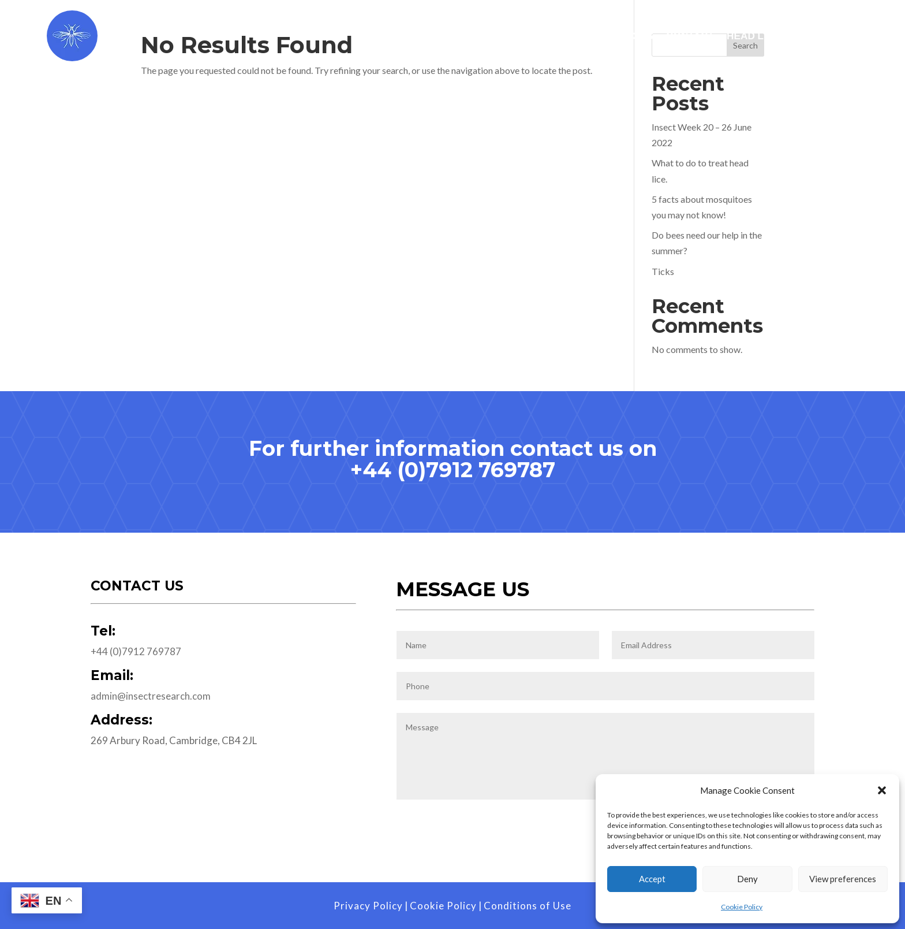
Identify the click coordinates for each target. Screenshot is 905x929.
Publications (616, 37)
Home (390, 37)
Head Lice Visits (770, 37)
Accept (652, 879)
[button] (882, 790)
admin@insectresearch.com (151, 696)
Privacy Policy (368, 906)
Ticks (663, 271)
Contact (690, 37)
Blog (841, 37)
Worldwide (535, 37)
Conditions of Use (527, 906)
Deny (747, 879)
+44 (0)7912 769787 (452, 469)
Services (454, 37)
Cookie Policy (741, 906)
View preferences (842, 879)
